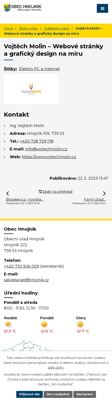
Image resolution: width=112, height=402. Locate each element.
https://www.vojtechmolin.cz (49, 157)
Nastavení (84, 394)
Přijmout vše (29, 394)
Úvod (8, 28)
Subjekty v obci (56, 28)
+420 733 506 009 (21, 266)
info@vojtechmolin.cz (46, 149)
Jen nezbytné (58, 394)
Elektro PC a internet (39, 69)
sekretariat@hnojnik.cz (26, 280)
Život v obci (28, 28)
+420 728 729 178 (36, 141)
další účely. (56, 367)
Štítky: (10, 69)
